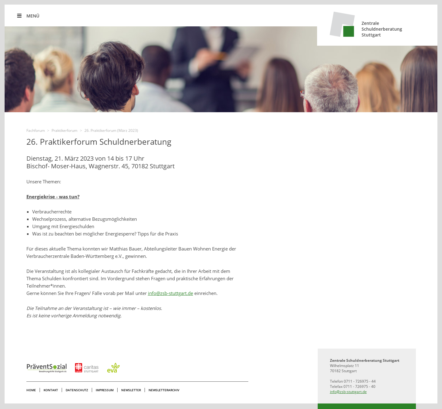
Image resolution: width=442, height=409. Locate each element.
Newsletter (131, 390)
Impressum (105, 390)
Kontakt (51, 390)
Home (31, 390)
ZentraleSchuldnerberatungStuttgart (382, 29)
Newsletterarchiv (164, 390)
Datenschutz (77, 390)
